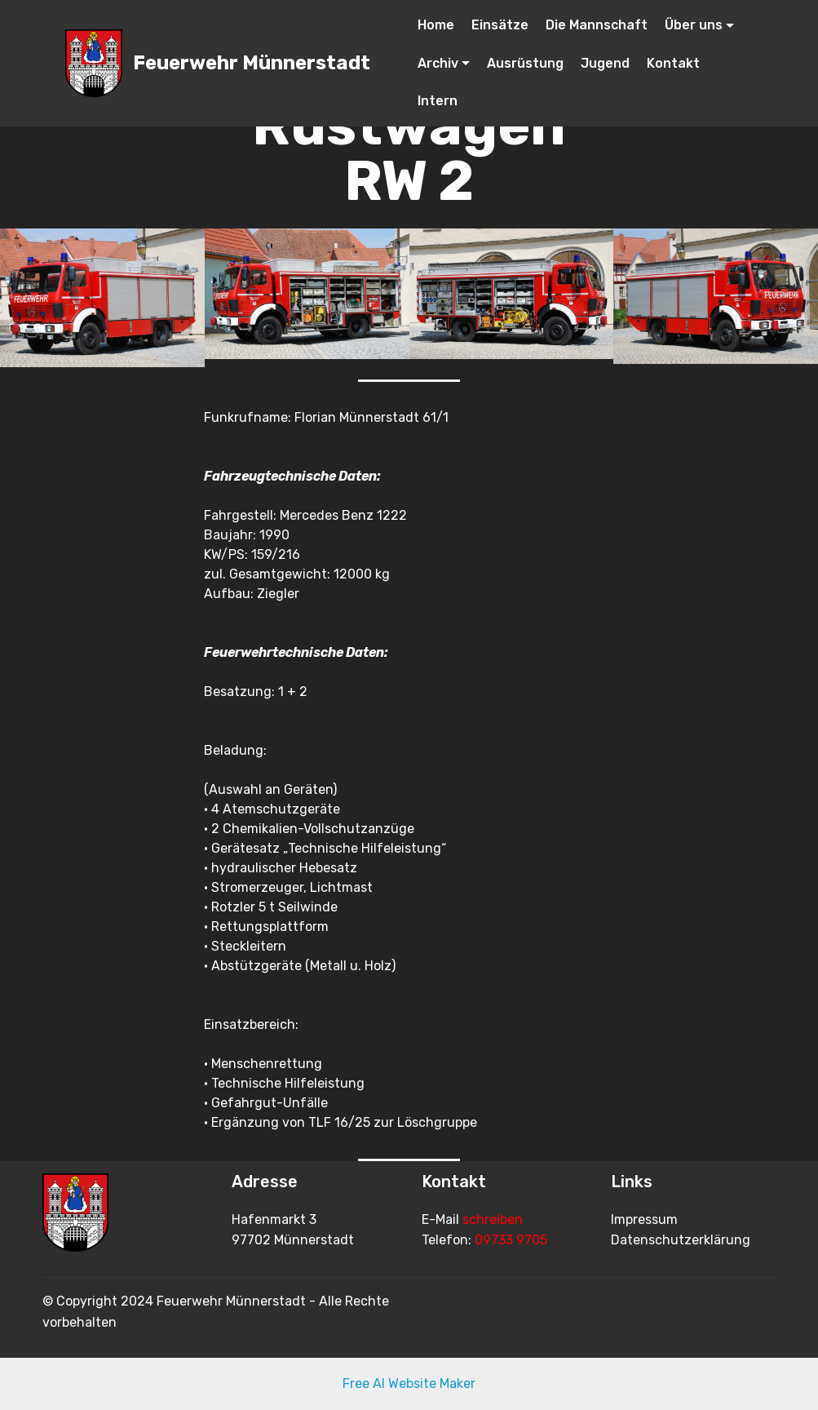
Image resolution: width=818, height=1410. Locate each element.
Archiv (438, 63)
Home (436, 25)
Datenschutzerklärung (680, 1240)
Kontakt (673, 63)
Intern (438, 101)
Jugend (605, 63)
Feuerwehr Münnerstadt (251, 63)
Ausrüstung (525, 63)
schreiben (492, 1219)
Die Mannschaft (597, 25)
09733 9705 (511, 1240)
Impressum (644, 1219)
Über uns (694, 25)
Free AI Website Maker (409, 1383)
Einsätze (499, 25)
